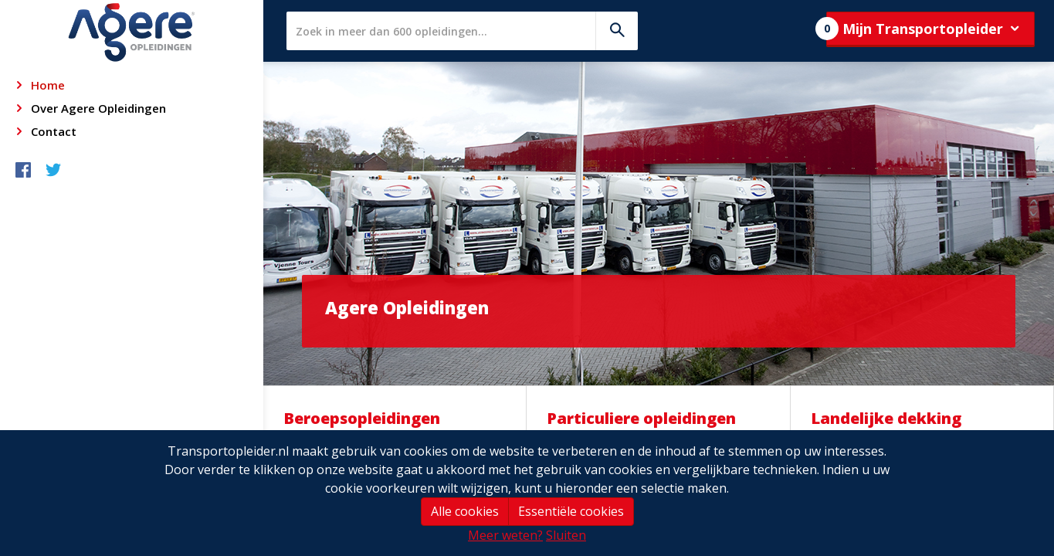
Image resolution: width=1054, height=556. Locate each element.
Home (48, 85)
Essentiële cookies (571, 511)
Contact (53, 131)
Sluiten (566, 535)
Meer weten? (505, 535)
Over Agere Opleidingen (98, 108)
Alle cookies (465, 511)
